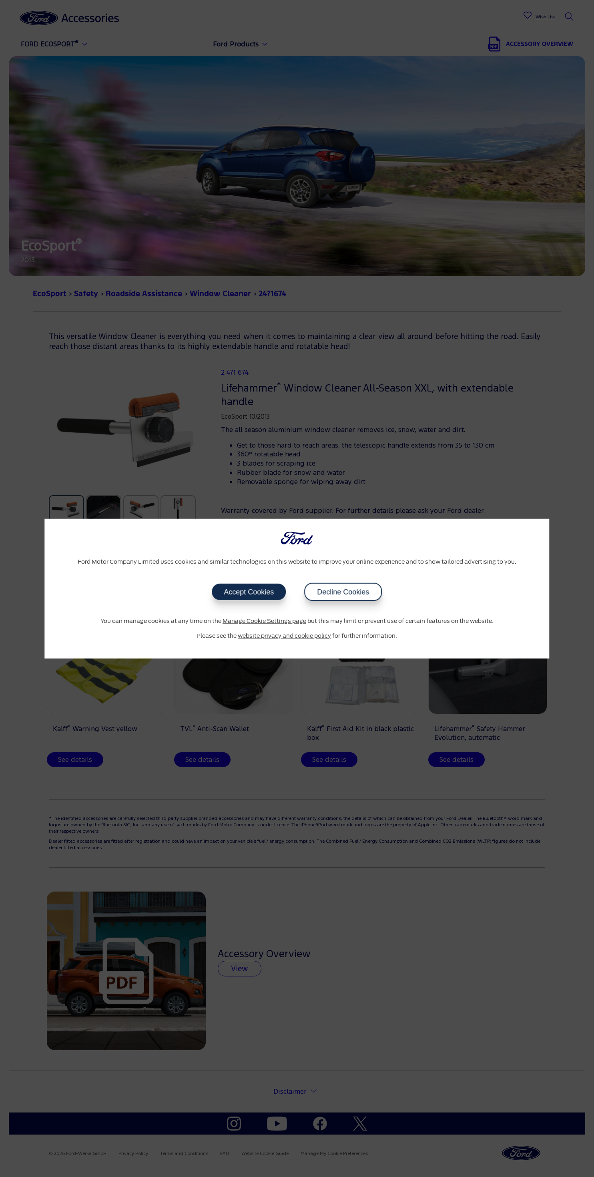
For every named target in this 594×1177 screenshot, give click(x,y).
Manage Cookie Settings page (264, 621)
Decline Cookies (343, 592)
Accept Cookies (249, 592)
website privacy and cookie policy (284, 636)
